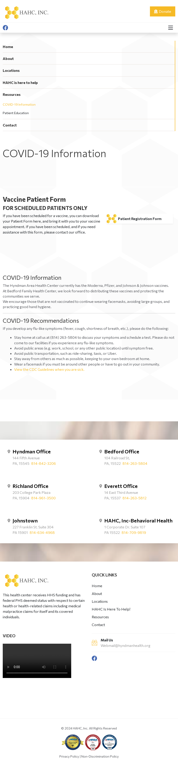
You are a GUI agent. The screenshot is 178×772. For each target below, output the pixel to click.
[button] (170, 28)
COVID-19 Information (19, 104)
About (8, 58)
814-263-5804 (135, 463)
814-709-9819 (134, 532)
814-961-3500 (43, 498)
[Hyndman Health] (26, 12)
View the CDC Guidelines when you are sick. (49, 369)
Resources (12, 94)
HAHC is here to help (20, 82)
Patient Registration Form (140, 218)
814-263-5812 (135, 498)
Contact (10, 125)
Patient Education (16, 113)
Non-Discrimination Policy (100, 756)
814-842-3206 (43, 463)
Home (8, 46)
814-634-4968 (42, 532)
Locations (11, 70)
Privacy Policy (69, 756)
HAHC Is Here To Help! (111, 609)
